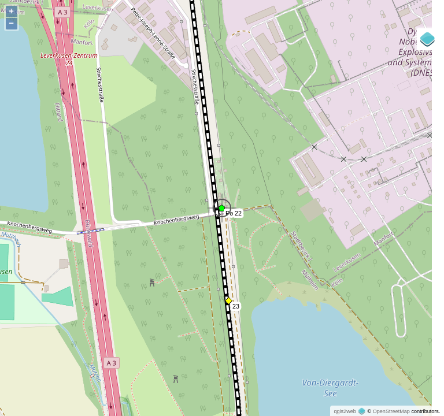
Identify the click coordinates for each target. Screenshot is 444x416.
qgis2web (345, 411)
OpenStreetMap (391, 411)
